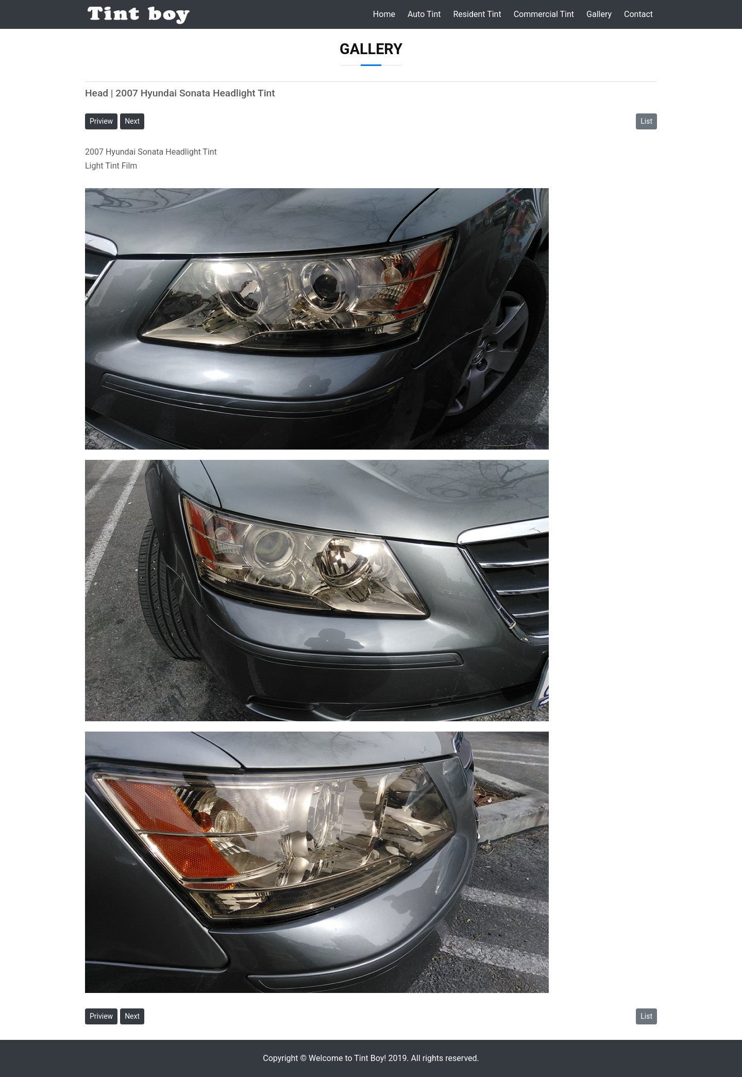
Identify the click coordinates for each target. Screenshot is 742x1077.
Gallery (599, 14)
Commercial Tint (544, 14)
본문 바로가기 (0, 0)
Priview (101, 121)
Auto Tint (424, 14)
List (646, 121)
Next (132, 121)
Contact (638, 14)
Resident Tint (477, 14)
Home (384, 14)
